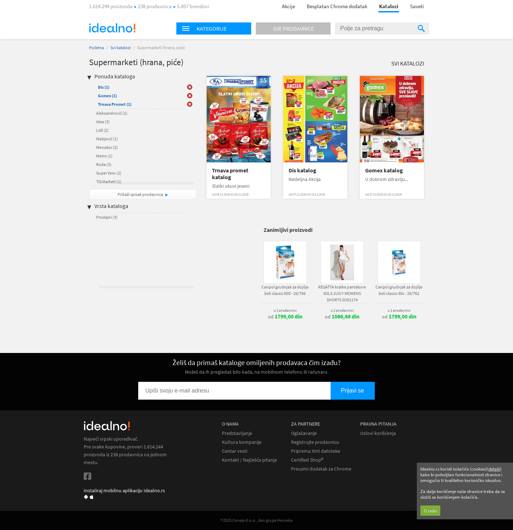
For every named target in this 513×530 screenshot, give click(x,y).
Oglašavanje (304, 433)
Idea (103, 121)
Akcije (288, 6)
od (285, 316)
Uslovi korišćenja (378, 433)
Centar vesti (234, 451)
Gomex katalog (384, 170)
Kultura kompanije (241, 442)
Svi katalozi (120, 47)
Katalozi (388, 6)
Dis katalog (302, 170)
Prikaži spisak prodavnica (140, 194)
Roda (104, 164)
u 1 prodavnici (285, 310)
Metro (104, 156)
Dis (103, 87)
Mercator (107, 147)
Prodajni (107, 217)
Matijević (107, 138)
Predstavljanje (237, 433)
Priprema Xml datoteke (315, 451)
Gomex (107, 95)
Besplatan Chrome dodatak (337, 6)
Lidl (102, 130)
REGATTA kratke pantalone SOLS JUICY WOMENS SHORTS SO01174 (342, 293)
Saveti (417, 6)
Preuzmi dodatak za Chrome (321, 469)
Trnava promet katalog (230, 174)
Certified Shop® (307, 460)
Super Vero (108, 173)
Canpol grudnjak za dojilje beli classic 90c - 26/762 (399, 290)
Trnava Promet (114, 104)
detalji (494, 469)
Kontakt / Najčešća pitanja (249, 460)
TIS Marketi (108, 181)
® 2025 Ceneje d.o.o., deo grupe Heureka (256, 520)
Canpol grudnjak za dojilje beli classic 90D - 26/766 (285, 290)
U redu (430, 511)
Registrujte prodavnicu (315, 442)
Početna (96, 47)
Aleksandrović (112, 113)
